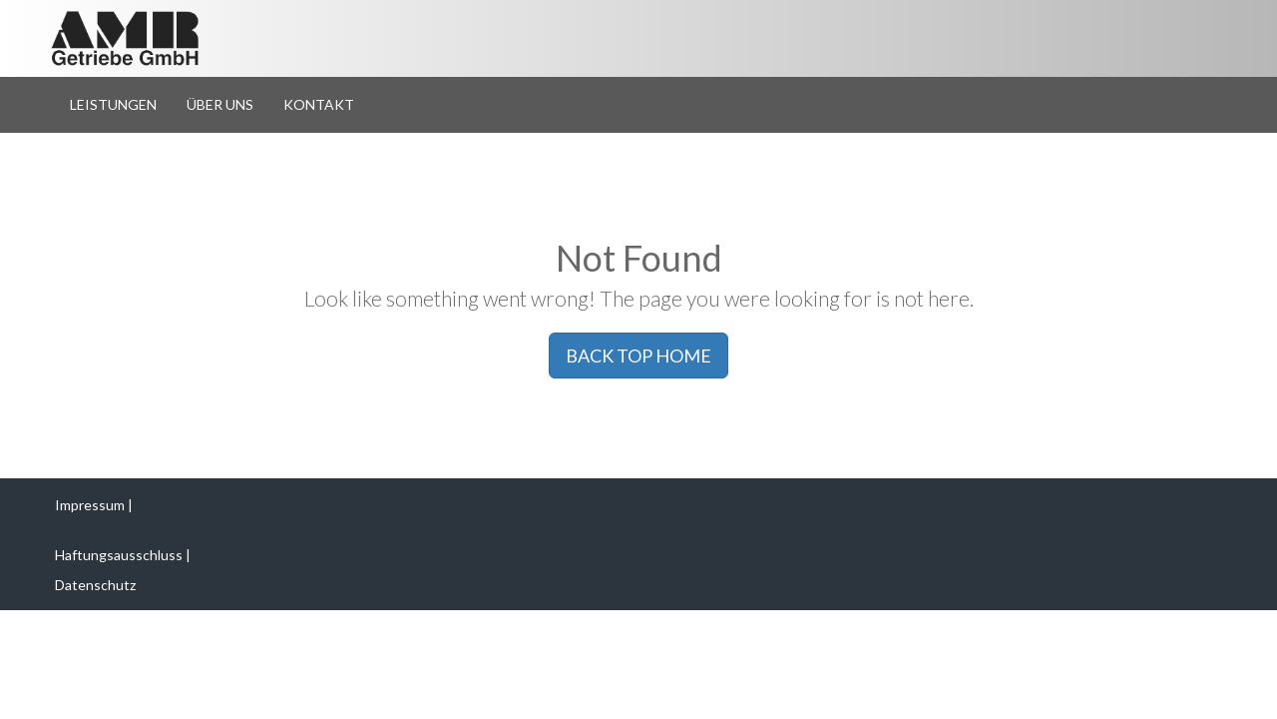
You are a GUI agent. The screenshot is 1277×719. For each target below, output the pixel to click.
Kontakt (318, 104)
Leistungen (113, 104)
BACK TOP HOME (638, 355)
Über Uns (220, 104)
